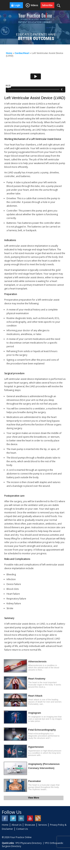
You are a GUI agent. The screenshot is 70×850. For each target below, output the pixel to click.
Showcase (30, 824)
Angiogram (34, 712)
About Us (16, 824)
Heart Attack (35, 695)
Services (42, 824)
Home (9, 53)
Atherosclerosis (37, 661)
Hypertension (36, 746)
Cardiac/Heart (22, 53)
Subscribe (47, 5)
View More (33, 797)
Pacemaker (34, 781)
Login (17, 5)
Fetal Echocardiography (42, 729)
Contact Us (22, 828)
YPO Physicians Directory (28, 843)
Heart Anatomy (36, 678)
